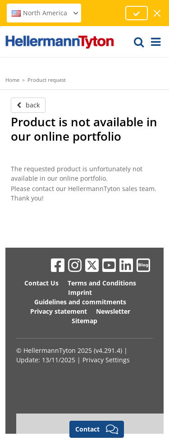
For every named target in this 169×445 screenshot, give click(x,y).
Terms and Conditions (102, 283)
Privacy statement (58, 311)
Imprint (80, 292)
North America (45, 13)
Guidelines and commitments (80, 302)
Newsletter (113, 311)
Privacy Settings (106, 360)
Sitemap (84, 320)
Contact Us (41, 283)
